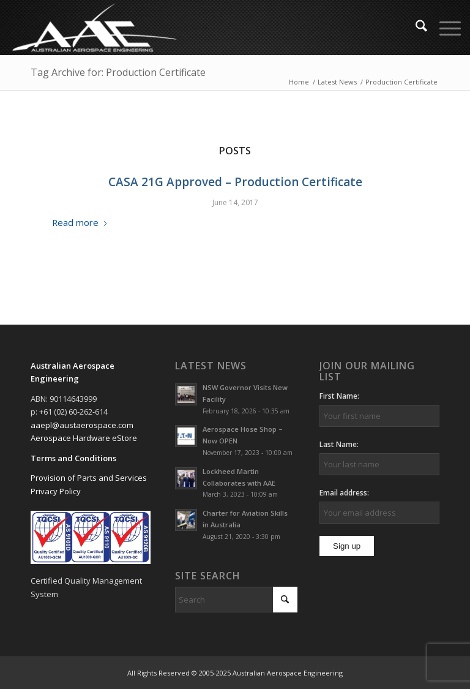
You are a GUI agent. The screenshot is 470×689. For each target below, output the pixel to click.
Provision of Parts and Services (89, 477)
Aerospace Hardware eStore (84, 437)
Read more (80, 222)
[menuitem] (415, 27)
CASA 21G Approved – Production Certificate (235, 182)
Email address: (344, 493)
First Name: (339, 396)
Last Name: (339, 444)
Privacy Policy (56, 491)
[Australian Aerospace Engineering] (94, 27)
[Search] (415, 27)
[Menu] (444, 27)
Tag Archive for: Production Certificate (118, 72)
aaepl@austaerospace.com (82, 425)
